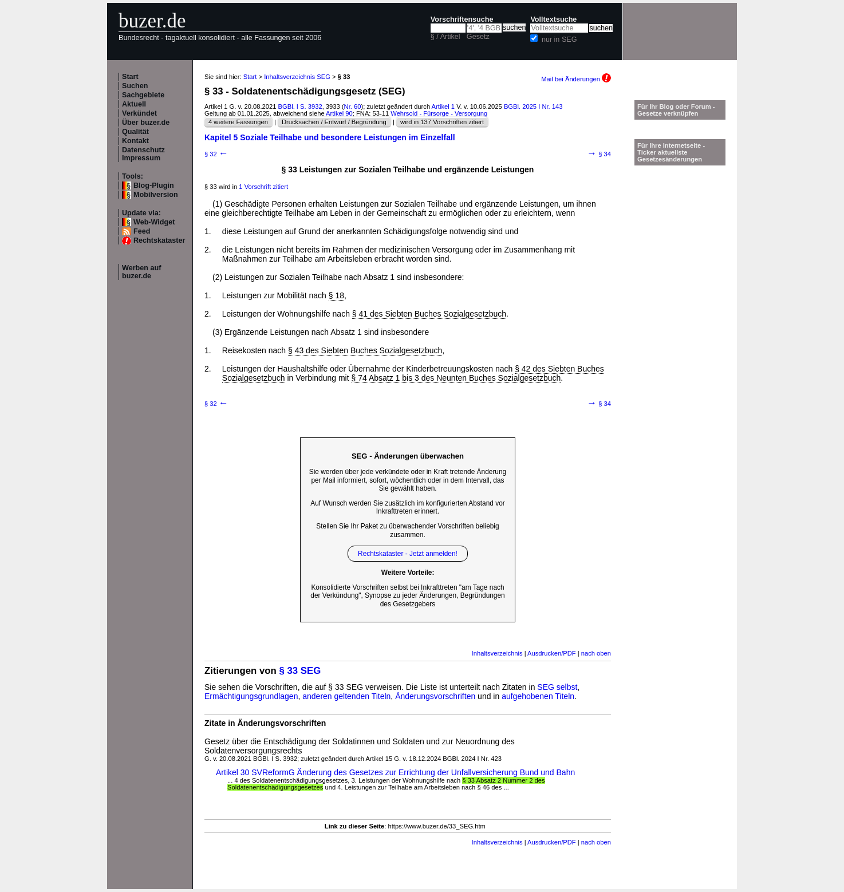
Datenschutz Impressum (143, 154)
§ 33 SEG (300, 670)
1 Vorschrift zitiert (263, 186)
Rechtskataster (159, 240)
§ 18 (336, 295)
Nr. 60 (352, 106)
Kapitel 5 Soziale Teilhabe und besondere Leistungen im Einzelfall (329, 137)
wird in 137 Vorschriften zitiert (442, 122)
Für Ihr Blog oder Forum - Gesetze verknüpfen (676, 110)
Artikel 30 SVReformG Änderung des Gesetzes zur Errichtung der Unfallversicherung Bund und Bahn (395, 772)
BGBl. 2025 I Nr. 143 (533, 106)
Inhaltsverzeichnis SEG (297, 76)
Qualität (135, 132)
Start (130, 77)
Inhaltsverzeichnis (497, 653)
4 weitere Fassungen (238, 122)
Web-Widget (154, 222)
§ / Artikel (445, 37)
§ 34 (599, 154)
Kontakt (135, 141)
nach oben (596, 653)
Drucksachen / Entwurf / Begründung (334, 122)
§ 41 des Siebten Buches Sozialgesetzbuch (429, 313)
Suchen (135, 86)
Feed (141, 231)
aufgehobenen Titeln (538, 696)
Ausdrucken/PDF (551, 653)
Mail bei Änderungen (576, 79)
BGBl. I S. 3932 (300, 106)
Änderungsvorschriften (435, 696)
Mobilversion (155, 195)
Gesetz (478, 37)
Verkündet (139, 113)
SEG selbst (557, 687)
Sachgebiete (143, 95)
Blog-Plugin (153, 185)
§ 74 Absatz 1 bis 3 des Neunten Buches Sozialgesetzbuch (456, 377)
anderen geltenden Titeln (346, 696)
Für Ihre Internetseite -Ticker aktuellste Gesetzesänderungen (671, 152)
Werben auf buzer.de (141, 272)
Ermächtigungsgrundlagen (251, 696)
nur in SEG (559, 39)
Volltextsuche (553, 19)
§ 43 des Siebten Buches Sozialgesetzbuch (365, 350)
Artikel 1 (443, 106)
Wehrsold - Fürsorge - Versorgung (439, 113)
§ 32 (216, 154)
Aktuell (134, 104)
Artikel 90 (339, 113)
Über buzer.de (145, 123)
